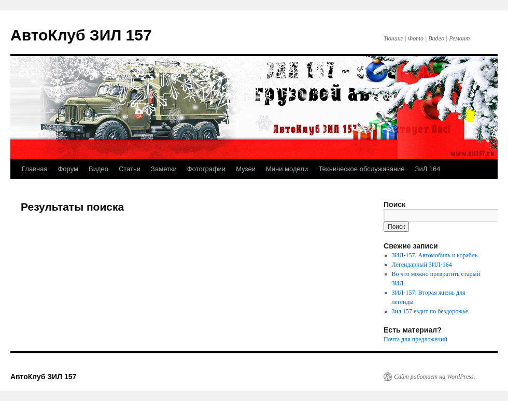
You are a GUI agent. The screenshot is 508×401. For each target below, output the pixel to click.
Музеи (246, 169)
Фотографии (206, 169)
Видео (98, 169)
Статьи (129, 169)
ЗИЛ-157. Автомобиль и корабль (435, 255)
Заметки (164, 169)
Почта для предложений (415, 339)
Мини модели (287, 169)
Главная (34, 169)
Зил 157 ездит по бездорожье (430, 311)
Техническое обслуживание (361, 169)
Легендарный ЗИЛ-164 (422, 264)
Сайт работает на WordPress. (434, 376)
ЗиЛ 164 (428, 169)
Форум (68, 169)
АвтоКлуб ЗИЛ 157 (81, 35)
